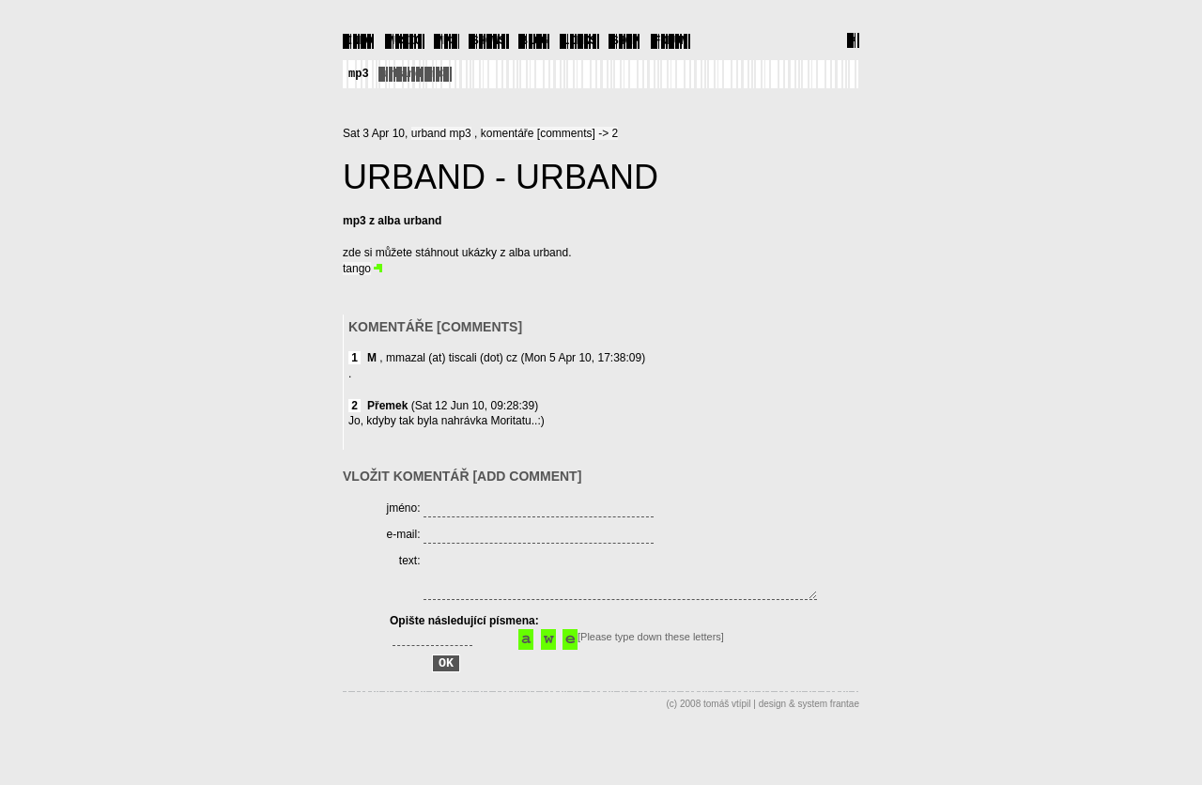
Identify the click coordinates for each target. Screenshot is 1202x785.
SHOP (625, 40)
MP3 (447, 40)
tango (357, 267)
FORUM (670, 40)
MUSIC (405, 40)
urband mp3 (415, 73)
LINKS (579, 40)
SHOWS (488, 40)
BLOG (534, 40)
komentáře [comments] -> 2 (549, 132)
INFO (359, 40)
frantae (844, 736)
